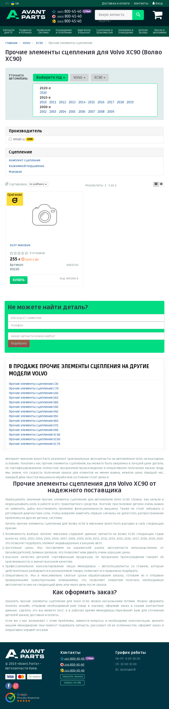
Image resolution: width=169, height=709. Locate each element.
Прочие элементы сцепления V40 (33, 411)
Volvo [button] (79, 77)
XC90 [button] (99, 77)
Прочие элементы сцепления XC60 (34, 439)
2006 (81, 111)
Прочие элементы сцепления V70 (33, 425)
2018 (120, 102)
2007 (91, 111)
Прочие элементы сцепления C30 (33, 384)
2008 (100, 111)
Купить (19, 280)
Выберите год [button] (50, 77)
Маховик (15, 172)
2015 (91, 102)
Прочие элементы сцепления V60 (33, 421)
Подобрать (19, 343)
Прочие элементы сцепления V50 (33, 416)
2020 (43, 93)
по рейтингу (38, 184)
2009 (110, 111)
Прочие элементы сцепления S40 (33, 393)
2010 (43, 102)
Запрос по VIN (72, 682)
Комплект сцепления (24, 160)
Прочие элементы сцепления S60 (33, 398)
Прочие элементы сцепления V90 (33, 430)
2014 (81, 102)
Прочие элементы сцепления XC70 (34, 444)
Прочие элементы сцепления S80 (33, 402)
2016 (100, 102)
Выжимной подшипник (26, 166)
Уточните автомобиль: (19, 76)
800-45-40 (67, 11)
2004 (62, 111)
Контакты (141, 3)
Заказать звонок (72, 676)
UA (15, 3)
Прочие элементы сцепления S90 (33, 407)
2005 (72, 111)
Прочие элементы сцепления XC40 (34, 434)
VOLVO (21, 139)
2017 (110, 102)
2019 (130, 102)
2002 (43, 111)
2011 (52, 102)
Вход (157, 3)
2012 (62, 102)
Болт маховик (20, 245)
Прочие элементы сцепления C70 (34, 388)
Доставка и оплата (116, 3)
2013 (72, 102)
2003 (52, 111)
